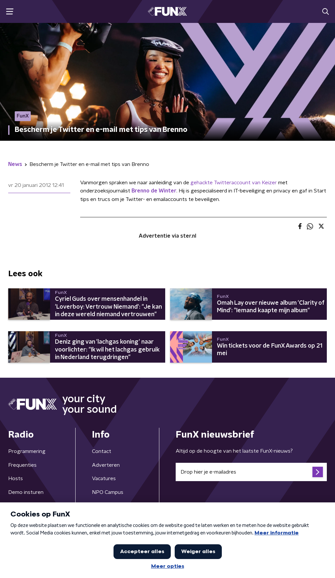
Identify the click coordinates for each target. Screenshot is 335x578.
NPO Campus (107, 492)
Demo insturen (26, 492)
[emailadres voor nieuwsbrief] (251, 472)
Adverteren (106, 465)
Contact (101, 451)
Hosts (15, 478)
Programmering (26, 451)
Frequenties (22, 465)
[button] (9, 12)
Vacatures (104, 478)
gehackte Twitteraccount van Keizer (233, 182)
